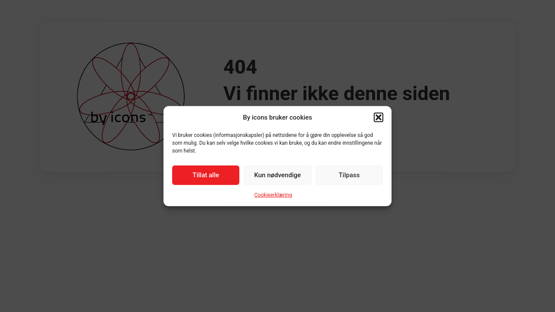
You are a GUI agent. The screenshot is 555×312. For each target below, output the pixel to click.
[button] (378, 117)
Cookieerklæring (273, 195)
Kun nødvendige (277, 175)
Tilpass (349, 175)
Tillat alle (206, 175)
